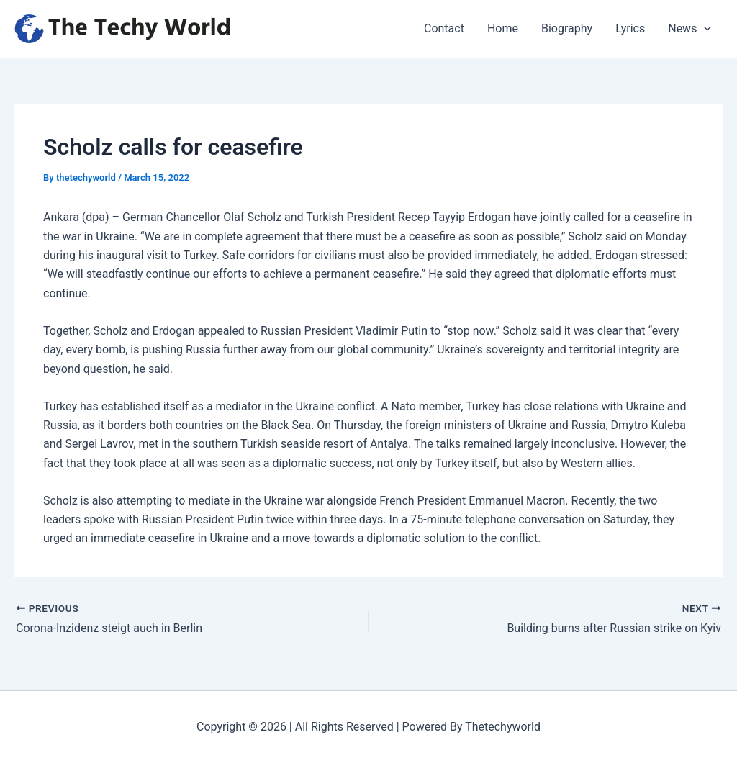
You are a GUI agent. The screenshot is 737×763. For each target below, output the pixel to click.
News (689, 29)
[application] (704, 29)
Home (502, 28)
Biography (566, 28)
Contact (444, 28)
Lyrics (630, 28)
